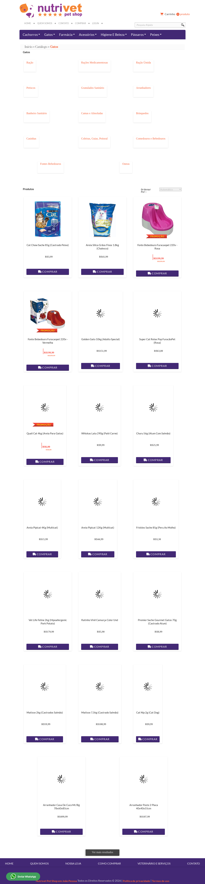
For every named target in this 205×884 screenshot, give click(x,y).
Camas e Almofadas (92, 113)
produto (174, 14)
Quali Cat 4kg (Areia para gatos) (45, 433)
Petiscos (30, 88)
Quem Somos (44, 23)
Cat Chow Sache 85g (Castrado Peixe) (48, 245)
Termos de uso (160, 880)
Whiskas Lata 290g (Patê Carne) (99, 433)
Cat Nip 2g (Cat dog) (147, 712)
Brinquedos (142, 113)
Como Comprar (109, 863)
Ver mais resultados (102, 852)
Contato (63, 23)
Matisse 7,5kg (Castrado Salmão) (99, 712)
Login (95, 23)
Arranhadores (143, 88)
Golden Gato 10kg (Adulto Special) (100, 339)
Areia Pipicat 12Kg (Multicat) (97, 527)
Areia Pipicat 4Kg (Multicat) (42, 527)
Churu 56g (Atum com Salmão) (153, 433)
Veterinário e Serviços (154, 863)
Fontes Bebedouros (50, 164)
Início (28, 47)
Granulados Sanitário (92, 88)
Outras (126, 164)
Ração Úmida (143, 62)
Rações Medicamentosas (94, 62)
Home (27, 23)
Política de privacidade (136, 880)
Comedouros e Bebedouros (150, 138)
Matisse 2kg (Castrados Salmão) (45, 712)
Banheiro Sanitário (36, 113)
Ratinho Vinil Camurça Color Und (99, 620)
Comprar (80, 23)
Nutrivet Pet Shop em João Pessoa (56, 880)
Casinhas (31, 138)
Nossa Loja (73, 863)
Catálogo (41, 47)
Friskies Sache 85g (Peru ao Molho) (156, 527)
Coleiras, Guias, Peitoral (94, 138)
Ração (29, 62)
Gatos (54, 47)
